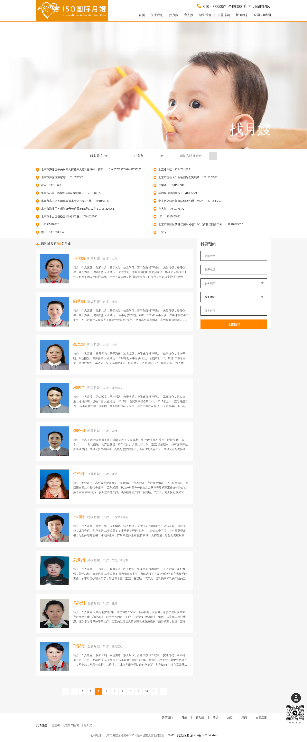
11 (154, 691)
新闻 (244, 717)
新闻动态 (242, 15)
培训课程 (205, 15)
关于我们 (157, 15)
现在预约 (234, 324)
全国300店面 (262, 15)
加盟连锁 (223, 15)
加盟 (230, 717)
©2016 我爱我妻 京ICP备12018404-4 (191, 735)
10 (146, 691)
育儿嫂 (188, 15)
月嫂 (184, 717)
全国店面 (261, 717)
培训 (215, 717)
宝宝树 (56, 725)
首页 (142, 15)
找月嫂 (173, 15)
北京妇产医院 (70, 725)
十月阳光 (86, 725)
